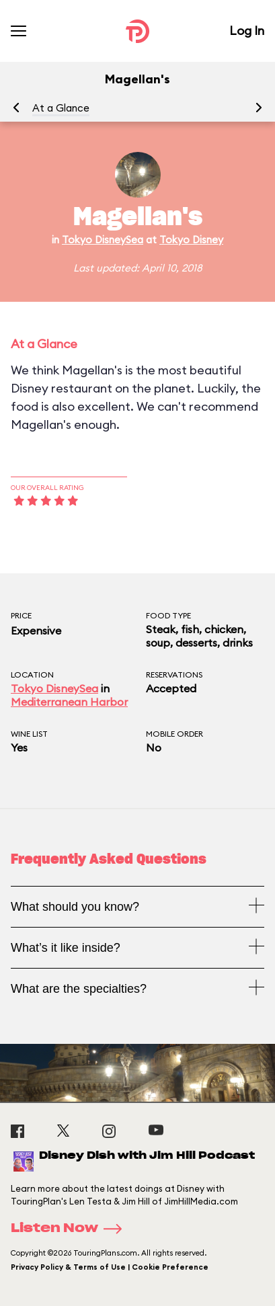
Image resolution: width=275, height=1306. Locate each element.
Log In (246, 30)
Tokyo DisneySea (102, 239)
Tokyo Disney (191, 239)
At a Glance (60, 107)
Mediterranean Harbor (69, 701)
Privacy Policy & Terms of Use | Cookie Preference (109, 1267)
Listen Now (70, 1229)
